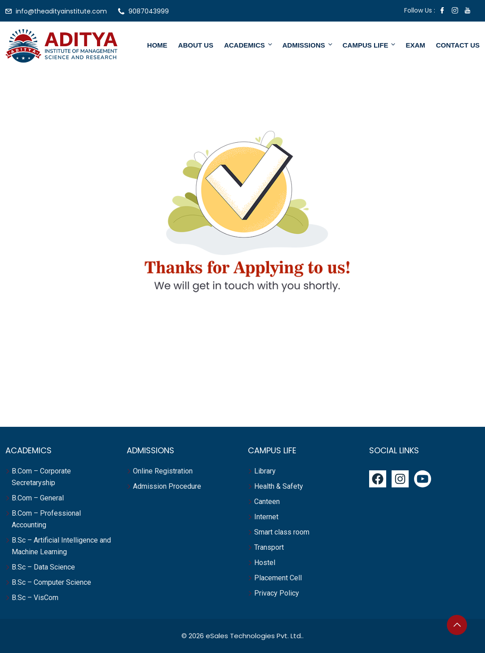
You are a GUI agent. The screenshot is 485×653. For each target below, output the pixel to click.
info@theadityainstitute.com (61, 11)
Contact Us (458, 45)
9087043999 (148, 11)
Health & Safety (278, 486)
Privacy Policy (276, 593)
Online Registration (163, 471)
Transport (270, 547)
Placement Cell (278, 578)
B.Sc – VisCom (35, 597)
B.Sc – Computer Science (51, 582)
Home (157, 45)
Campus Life (370, 45)
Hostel (265, 562)
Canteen (267, 501)
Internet (267, 517)
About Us (195, 45)
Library (265, 471)
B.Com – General (38, 498)
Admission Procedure (167, 486)
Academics (248, 45)
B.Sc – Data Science (43, 567)
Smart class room (281, 532)
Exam (415, 45)
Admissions (308, 45)
